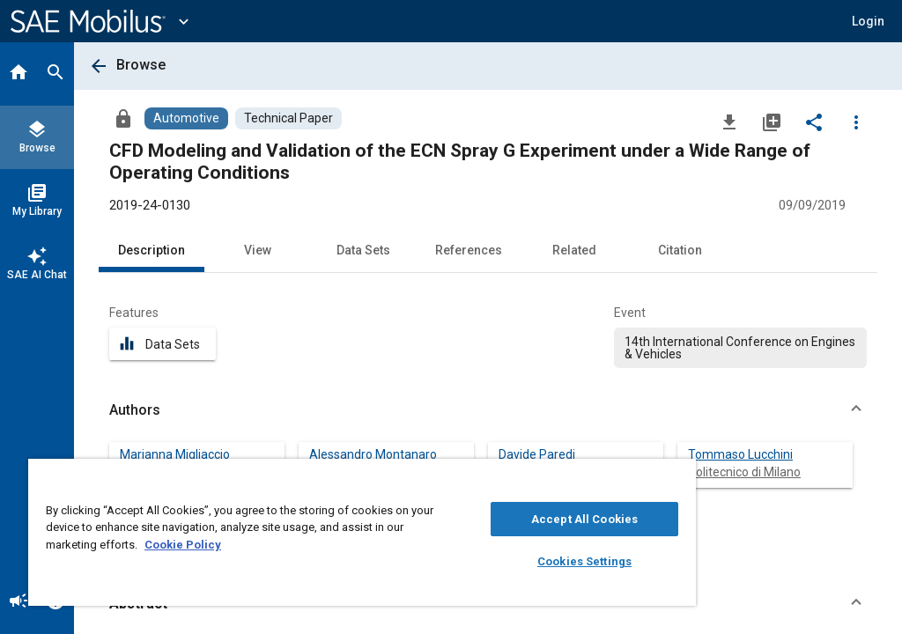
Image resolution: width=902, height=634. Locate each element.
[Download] (729, 121)
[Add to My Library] (771, 121)
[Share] (814, 121)
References (468, 250)
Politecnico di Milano (744, 472)
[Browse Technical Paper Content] (288, 118)
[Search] (55, 74)
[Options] (856, 121)
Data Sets (363, 250)
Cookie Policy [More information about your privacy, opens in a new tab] (182, 544)
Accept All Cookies (584, 519)
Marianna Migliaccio (175, 454)
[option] (740, 348)
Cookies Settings (584, 561)
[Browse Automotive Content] (186, 118)
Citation (680, 250)
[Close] (677, 478)
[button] (868, 21)
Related (574, 250)
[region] (362, 532)
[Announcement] (18, 602)
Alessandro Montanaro (373, 454)
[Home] (18, 74)
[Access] (123, 118)
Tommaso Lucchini (740, 454)
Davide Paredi (537, 454)
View (257, 250)
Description (151, 250)
